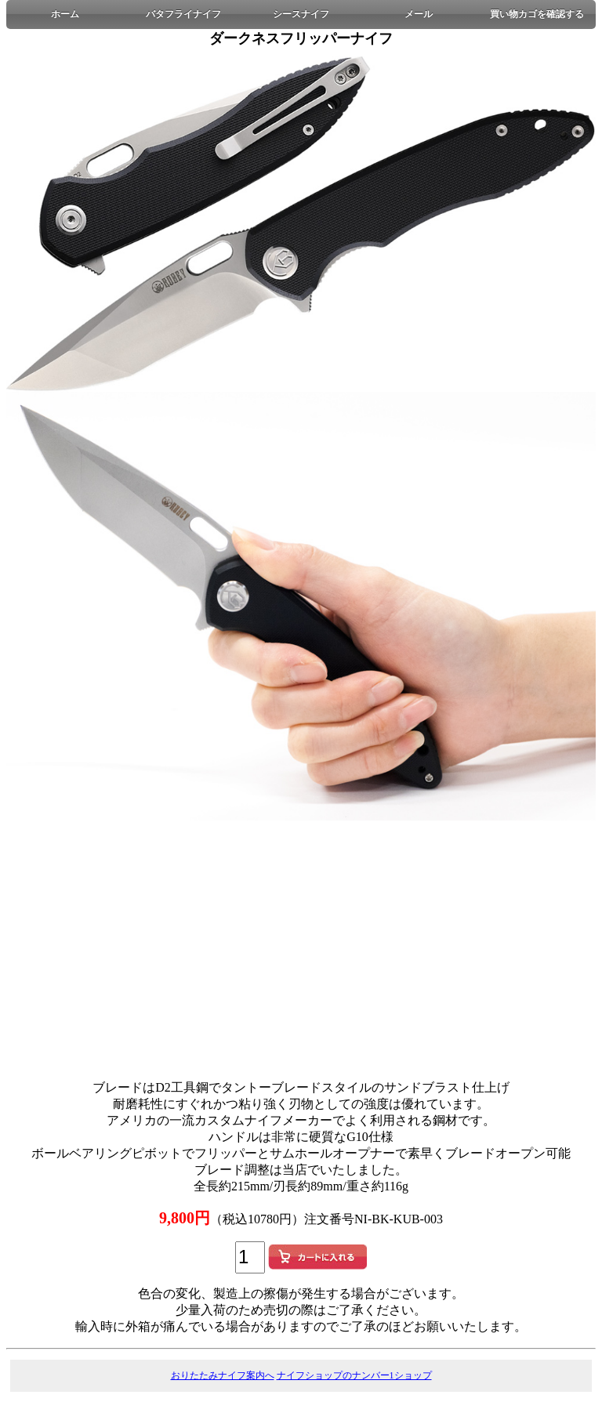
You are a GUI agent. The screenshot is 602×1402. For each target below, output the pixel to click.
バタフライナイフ (183, 14)
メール (418, 14)
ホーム (65, 14)
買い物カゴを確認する (537, 14)
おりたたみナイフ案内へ (222, 1375)
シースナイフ (301, 14)
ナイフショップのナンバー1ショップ (354, 1375)
